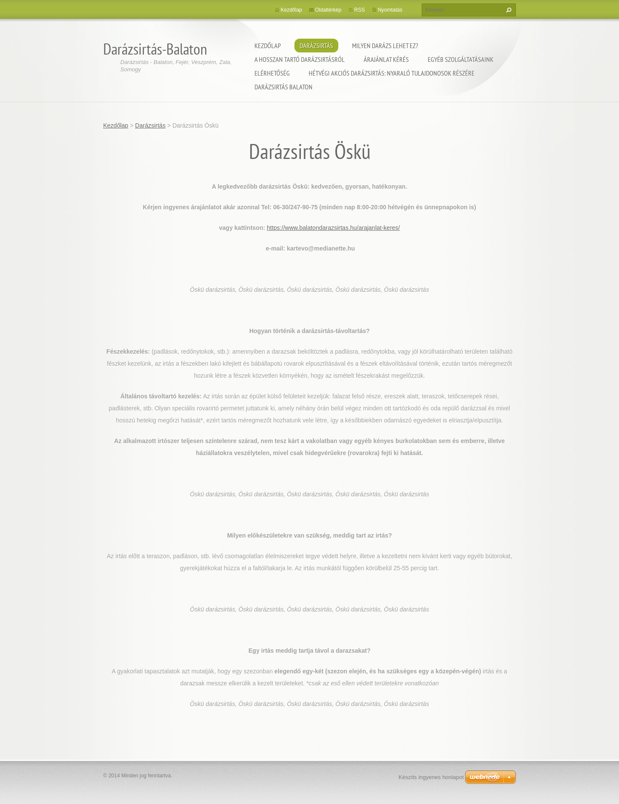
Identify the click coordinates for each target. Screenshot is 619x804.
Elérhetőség (272, 73)
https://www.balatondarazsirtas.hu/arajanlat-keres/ (333, 227)
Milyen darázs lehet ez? (385, 45)
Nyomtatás (390, 10)
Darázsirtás (316, 45)
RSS (359, 10)
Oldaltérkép (328, 10)
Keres (507, 9)
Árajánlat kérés (386, 59)
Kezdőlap (267, 45)
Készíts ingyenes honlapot (431, 777)
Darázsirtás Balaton (283, 87)
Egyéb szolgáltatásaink (460, 59)
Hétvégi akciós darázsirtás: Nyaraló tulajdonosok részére (392, 73)
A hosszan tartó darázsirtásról (299, 59)
